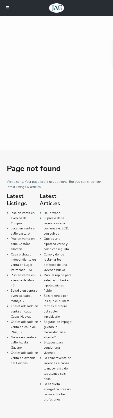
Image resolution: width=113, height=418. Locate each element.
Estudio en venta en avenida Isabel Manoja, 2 (25, 295)
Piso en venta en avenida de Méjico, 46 (24, 280)
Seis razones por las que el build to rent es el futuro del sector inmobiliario (57, 306)
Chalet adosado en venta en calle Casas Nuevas (24, 311)
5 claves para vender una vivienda (53, 347)
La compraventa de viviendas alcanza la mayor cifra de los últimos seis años (57, 368)
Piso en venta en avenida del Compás (23, 218)
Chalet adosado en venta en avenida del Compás (24, 358)
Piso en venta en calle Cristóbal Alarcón (23, 244)
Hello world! (52, 213)
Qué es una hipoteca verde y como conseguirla (56, 244)
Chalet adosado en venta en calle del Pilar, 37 (24, 327)
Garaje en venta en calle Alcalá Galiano (24, 342)
